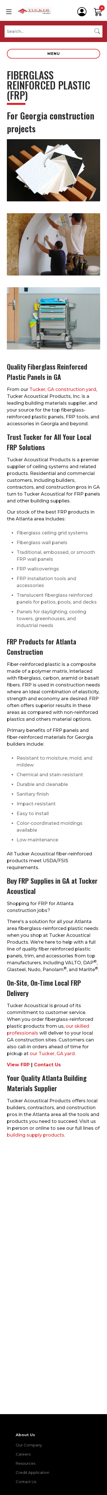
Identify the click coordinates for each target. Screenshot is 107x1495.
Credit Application (32, 1472)
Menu (53, 53)
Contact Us (47, 1064)
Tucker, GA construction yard (62, 389)
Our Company (29, 1445)
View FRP (18, 1064)
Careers (23, 1454)
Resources (25, 1463)
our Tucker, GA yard (52, 1053)
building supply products (35, 1135)
